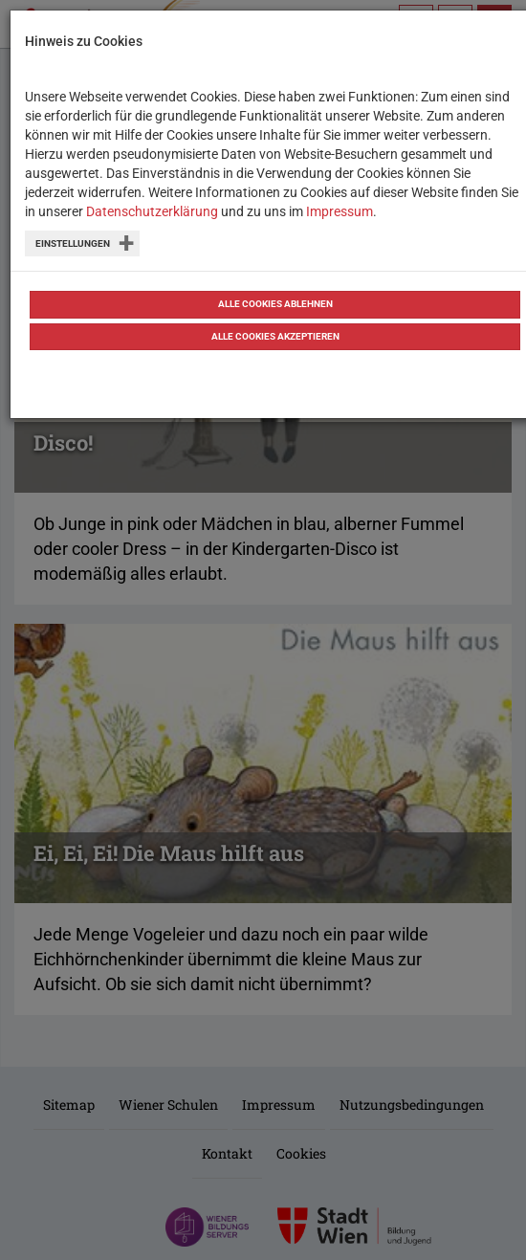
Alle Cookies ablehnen (275, 303)
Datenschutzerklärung (152, 211)
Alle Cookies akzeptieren (275, 336)
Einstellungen (72, 243)
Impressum (339, 211)
